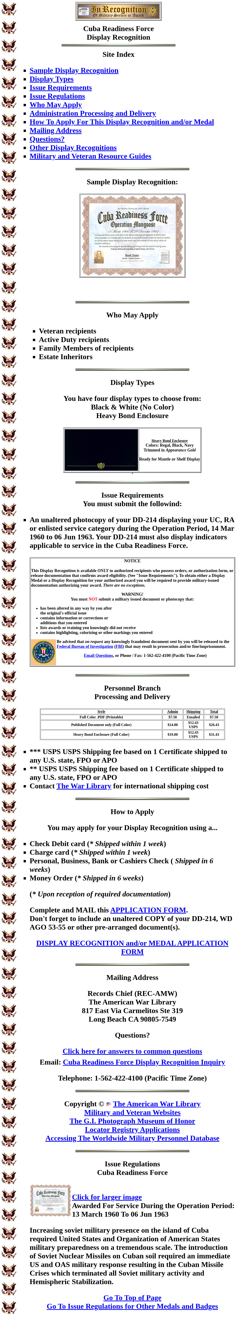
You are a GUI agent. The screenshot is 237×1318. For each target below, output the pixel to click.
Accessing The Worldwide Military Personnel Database (132, 1138)
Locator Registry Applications (132, 1129)
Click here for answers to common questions (132, 1051)
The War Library (83, 786)
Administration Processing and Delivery (93, 113)
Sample (98, 182)
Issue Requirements (61, 87)
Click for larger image (107, 1197)
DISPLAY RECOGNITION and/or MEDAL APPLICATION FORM (132, 947)
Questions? (47, 139)
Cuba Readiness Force (118, 28)
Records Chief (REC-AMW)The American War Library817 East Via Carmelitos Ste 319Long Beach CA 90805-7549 (132, 1006)
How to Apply (132, 811)
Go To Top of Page (132, 1297)
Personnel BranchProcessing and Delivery (132, 692)
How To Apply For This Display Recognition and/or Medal (122, 122)
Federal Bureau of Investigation (85, 646)
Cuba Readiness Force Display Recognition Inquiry (144, 1062)
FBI (119, 646)
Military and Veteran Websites (132, 1112)
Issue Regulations (57, 96)
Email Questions (98, 655)
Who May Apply (56, 104)
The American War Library (156, 1104)
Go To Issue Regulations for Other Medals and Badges (132, 1306)
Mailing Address (55, 130)
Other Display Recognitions (73, 147)
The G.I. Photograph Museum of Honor (132, 1121)
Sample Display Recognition (74, 70)
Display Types (52, 79)
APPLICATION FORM (148, 910)
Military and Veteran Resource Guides (90, 156)
